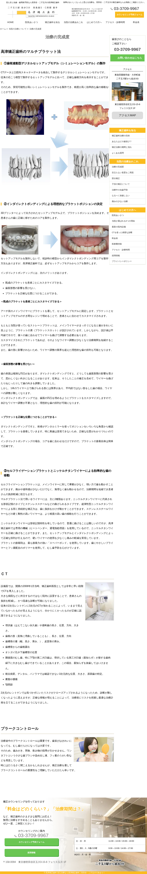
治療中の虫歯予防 (120, 190)
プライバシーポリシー (122, 261)
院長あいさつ (31, 22)
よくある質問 (118, 153)
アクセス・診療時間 (115, 22)
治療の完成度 (118, 167)
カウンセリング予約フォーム (129, 14)
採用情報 (116, 256)
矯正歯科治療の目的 (121, 136)
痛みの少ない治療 (120, 201)
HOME (10, 22)
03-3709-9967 (125, 8)
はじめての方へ (94, 22)
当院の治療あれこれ (73, 22)
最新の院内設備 (119, 227)
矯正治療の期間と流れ (122, 147)
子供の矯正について (121, 184)
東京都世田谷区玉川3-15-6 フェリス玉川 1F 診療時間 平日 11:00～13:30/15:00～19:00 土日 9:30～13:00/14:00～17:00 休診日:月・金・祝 (87, 12)
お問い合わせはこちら (130, 58)
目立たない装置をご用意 (123, 173)
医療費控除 (117, 244)
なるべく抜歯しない (121, 196)
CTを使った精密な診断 (122, 232)
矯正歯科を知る (52, 22)
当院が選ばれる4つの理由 (123, 221)
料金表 (136, 22)
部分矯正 (116, 178)
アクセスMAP (127, 115)
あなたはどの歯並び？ (122, 141)
